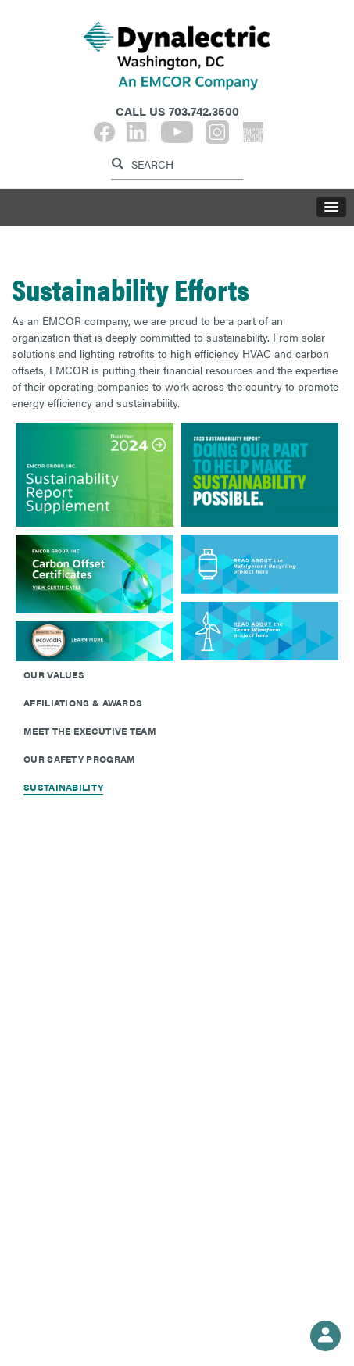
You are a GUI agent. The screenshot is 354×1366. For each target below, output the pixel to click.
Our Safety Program (79, 759)
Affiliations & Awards (82, 703)
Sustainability (63, 787)
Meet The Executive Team (89, 731)
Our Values (53, 674)
